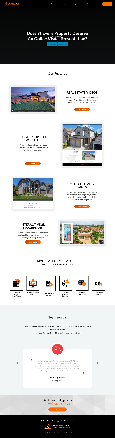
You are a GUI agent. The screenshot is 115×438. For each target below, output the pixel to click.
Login (107, 4)
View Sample (82, 206)
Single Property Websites (56, 4)
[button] (17, 363)
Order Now (57, 409)
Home (46, 4)
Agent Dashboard (79, 4)
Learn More (82, 109)
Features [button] (90, 4)
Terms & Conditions (48, 421)
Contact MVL (69, 421)
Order (99, 4)
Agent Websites (68, 4)
